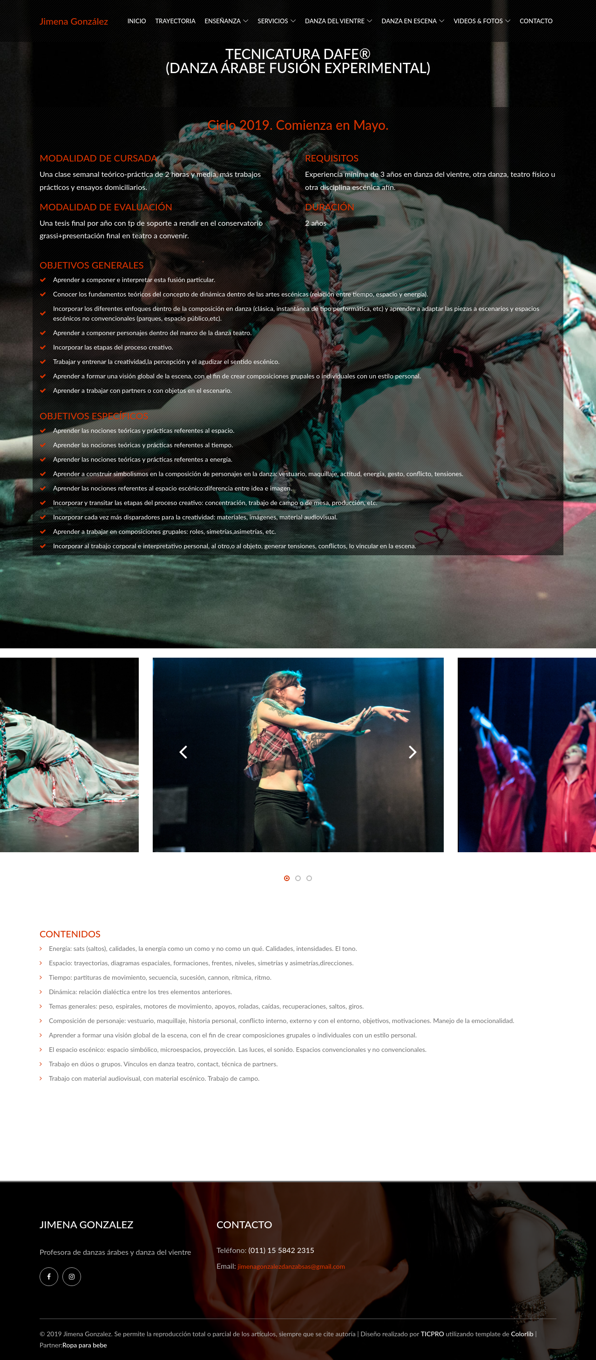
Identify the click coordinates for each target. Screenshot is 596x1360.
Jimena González (74, 21)
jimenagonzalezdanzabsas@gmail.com (290, 1266)
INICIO (137, 21)
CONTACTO (536, 21)
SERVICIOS (273, 21)
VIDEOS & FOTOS (478, 21)
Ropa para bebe (84, 1345)
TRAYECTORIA (175, 21)
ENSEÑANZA (222, 21)
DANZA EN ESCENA (409, 21)
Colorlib (522, 1334)
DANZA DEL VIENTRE (335, 21)
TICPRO (432, 1334)
